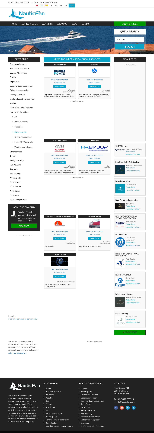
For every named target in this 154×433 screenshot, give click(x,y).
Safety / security (17, 157)
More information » (133, 151)
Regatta (13, 152)
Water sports (15, 174)
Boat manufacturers (18, 60)
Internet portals (21, 118)
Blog (74, 20)
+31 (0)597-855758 (20, 2)
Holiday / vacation (17, 91)
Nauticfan (64, 430)
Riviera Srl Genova (123, 271)
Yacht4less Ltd (121, 142)
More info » (59, 83)
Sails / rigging (15, 161)
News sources (39, 47)
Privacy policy (51, 413)
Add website (129, 328)
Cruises (13, 73)
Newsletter (50, 404)
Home (14, 20)
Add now (24, 222)
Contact (86, 20)
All (15, 113)
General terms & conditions (57, 416)
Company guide (30, 20)
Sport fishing (15, 170)
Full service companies (19, 86)
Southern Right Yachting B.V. (127, 158)
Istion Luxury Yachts (123, 290)
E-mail (36, 2)
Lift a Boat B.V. (121, 231)
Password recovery (54, 410)
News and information (23, 47)
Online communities (22, 133)
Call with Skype (50, 2)
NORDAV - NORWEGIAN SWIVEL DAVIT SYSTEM (126, 214)
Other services (16, 148)
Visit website (130, 148)
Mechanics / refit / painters (21, 104)
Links (72, 430)
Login (142, 2)
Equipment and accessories (21, 82)
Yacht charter (15, 183)
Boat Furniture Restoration (126, 196)
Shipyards (14, 165)
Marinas (13, 99)
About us (62, 20)
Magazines (18, 123)
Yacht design (15, 187)
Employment (15, 78)
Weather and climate (23, 143)
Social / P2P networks (23, 138)
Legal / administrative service (22, 95)
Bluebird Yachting (122, 177)
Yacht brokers (15, 178)
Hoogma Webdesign (92, 430)
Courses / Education (18, 69)
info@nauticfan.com (124, 398)
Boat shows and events (19, 65)
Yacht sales (14, 191)
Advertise (47, 20)
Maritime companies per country (22, 315)
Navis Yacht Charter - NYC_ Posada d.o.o (126, 251)
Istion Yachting (121, 310)
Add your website (129, 20)
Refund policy (51, 419)
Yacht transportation (18, 196)
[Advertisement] (66, 12)
